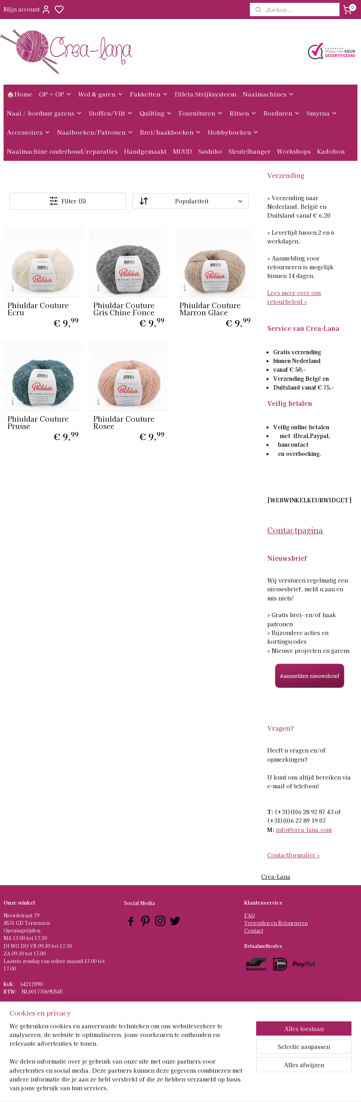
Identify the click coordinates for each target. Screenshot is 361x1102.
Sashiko (210, 151)
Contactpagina (295, 530)
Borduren (281, 113)
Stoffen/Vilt (111, 113)
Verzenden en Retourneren (276, 922)
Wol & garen (101, 94)
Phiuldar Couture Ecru (38, 308)
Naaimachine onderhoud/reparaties (62, 151)
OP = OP (55, 94)
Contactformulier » (293, 855)
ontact (255, 930)
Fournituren (201, 113)
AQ (251, 915)
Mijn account (27, 9)
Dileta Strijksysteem (205, 94)
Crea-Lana (275, 876)
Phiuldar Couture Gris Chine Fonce (123, 308)
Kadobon (331, 151)
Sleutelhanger (249, 151)
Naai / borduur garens (44, 113)
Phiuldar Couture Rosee (123, 422)
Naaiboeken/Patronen (95, 132)
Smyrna (322, 113)
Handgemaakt (145, 151)
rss (217, 1087)
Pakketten (149, 94)
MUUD (182, 151)
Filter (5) (67, 201)
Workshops (294, 151)
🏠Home (20, 94)
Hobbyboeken (233, 132)
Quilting (155, 113)
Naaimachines (268, 94)
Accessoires (28, 132)
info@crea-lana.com (304, 830)
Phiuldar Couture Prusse (38, 422)
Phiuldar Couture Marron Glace (210, 308)
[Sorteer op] (190, 201)
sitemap (203, 1087)
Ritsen (243, 113)
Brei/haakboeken (170, 132)
